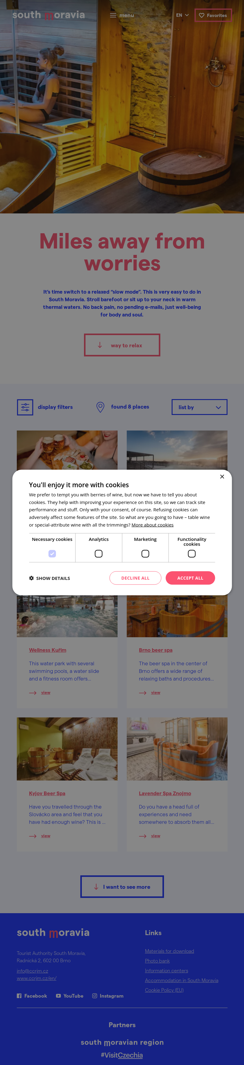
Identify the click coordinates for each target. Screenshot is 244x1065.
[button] (49, 578)
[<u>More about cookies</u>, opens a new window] (153, 524)
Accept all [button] (190, 578)
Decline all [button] (135, 578)
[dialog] (122, 532)
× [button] (222, 476)
